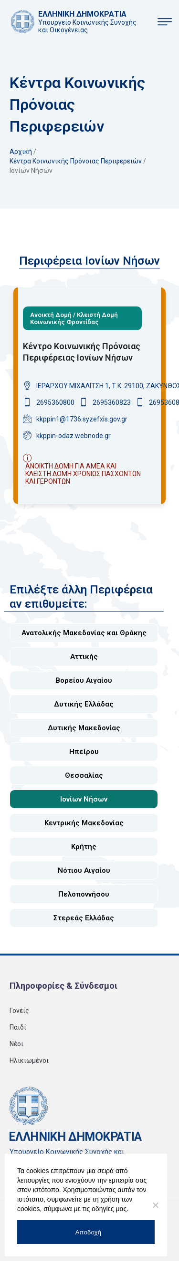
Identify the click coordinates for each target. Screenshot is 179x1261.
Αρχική (21, 151)
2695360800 (55, 402)
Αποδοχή (88, 1232)
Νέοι (16, 1048)
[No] (155, 1205)
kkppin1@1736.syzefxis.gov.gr (81, 419)
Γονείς (19, 1015)
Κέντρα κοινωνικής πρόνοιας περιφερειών (76, 161)
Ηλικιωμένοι (29, 1065)
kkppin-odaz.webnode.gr (73, 435)
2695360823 (112, 402)
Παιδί (18, 1032)
